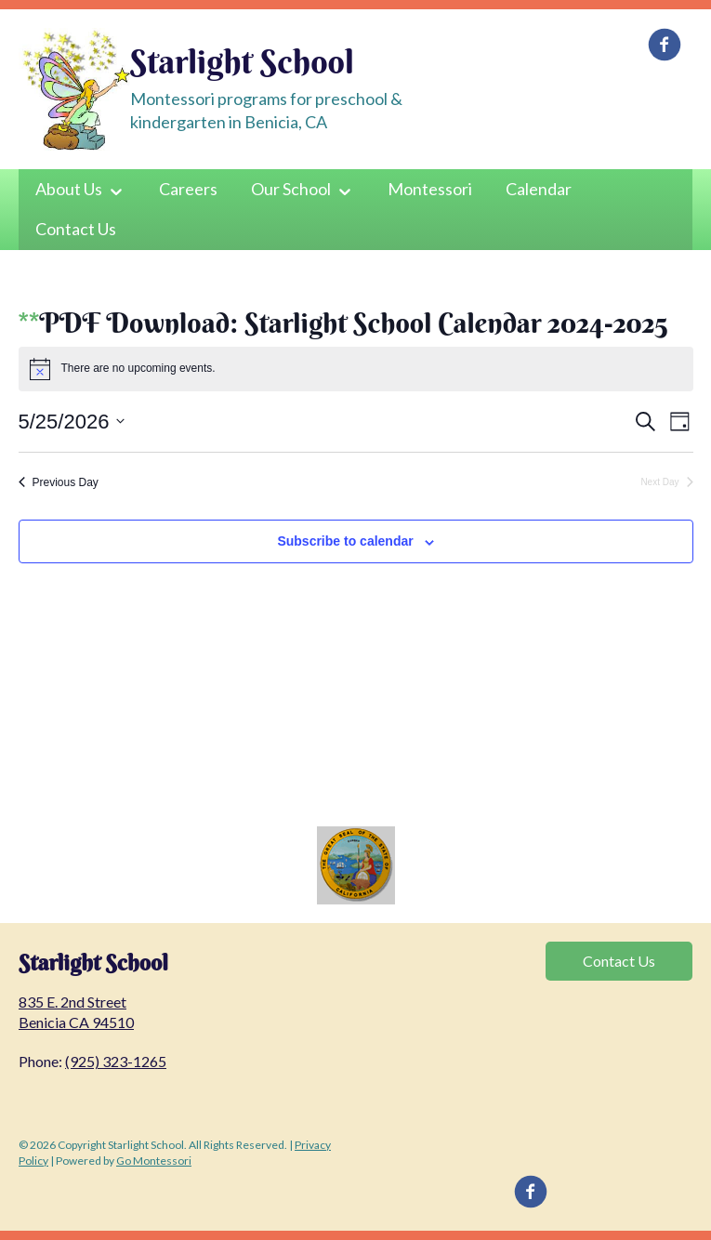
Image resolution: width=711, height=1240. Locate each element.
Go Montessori (153, 1160)
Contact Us (75, 228)
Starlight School (242, 61)
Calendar (539, 188)
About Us (68, 188)
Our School (291, 188)
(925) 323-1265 (115, 1061)
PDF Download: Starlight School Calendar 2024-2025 (353, 323)
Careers (188, 188)
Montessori (430, 188)
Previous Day (59, 482)
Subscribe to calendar (345, 541)
